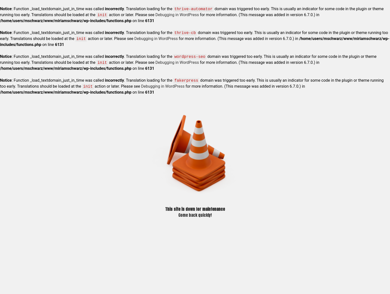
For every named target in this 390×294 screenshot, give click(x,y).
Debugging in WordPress (177, 14)
